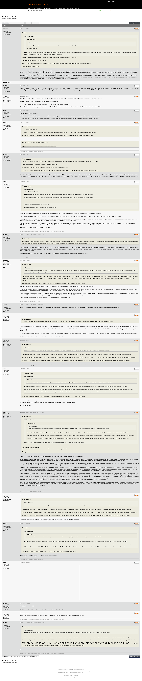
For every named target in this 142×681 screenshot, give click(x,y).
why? (113, 10)
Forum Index (5, 18)
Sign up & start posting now (36, 10)
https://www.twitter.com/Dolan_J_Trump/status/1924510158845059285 (39, 146)
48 (22, 22)
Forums (33, 8)
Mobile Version (62, 8)
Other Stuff (69, 8)
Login (113, 1)
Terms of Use (67, 677)
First (11, 22)
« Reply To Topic (134, 22)
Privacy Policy (75, 677)
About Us (77, 8)
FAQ (28, 10)
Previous (16, 22)
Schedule (55, 8)
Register (108, 1)
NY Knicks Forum (13, 18)
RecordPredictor (47, 8)
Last (37, 22)
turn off (102, 10)
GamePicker (39, 8)
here (82, 672)
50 (27, 22)
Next (33, 22)
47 (19, 22)
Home (29, 8)
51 (30, 22)
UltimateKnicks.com (38, 4)
